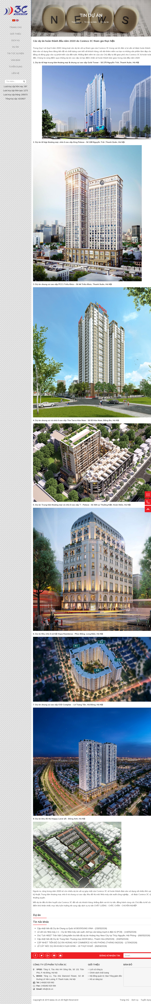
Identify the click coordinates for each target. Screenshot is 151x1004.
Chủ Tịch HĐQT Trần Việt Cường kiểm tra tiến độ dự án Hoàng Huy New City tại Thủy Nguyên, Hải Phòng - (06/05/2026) (93, 935)
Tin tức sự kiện (15, 47)
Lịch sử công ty (96, 969)
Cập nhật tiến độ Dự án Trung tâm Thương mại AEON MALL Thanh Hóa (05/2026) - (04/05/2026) (83, 939)
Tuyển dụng (15, 57)
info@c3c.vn (48, 989)
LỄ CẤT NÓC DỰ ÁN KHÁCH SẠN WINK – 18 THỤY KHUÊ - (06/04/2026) (72, 946)
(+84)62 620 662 (47, 982)
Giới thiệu (15, 31)
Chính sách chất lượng (99, 973)
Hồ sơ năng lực (96, 979)
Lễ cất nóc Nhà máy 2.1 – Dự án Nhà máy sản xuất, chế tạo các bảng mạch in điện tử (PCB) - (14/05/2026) (86, 932)
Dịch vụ (15, 37)
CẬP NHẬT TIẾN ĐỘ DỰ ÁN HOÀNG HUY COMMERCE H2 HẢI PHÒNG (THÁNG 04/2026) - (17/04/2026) (87, 942)
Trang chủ (15, 26)
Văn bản (15, 52)
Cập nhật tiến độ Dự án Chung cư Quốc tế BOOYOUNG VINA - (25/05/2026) (72, 928)
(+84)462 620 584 (48, 986)
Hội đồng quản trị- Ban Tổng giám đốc (106, 976)
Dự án (15, 42)
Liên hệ (15, 63)
